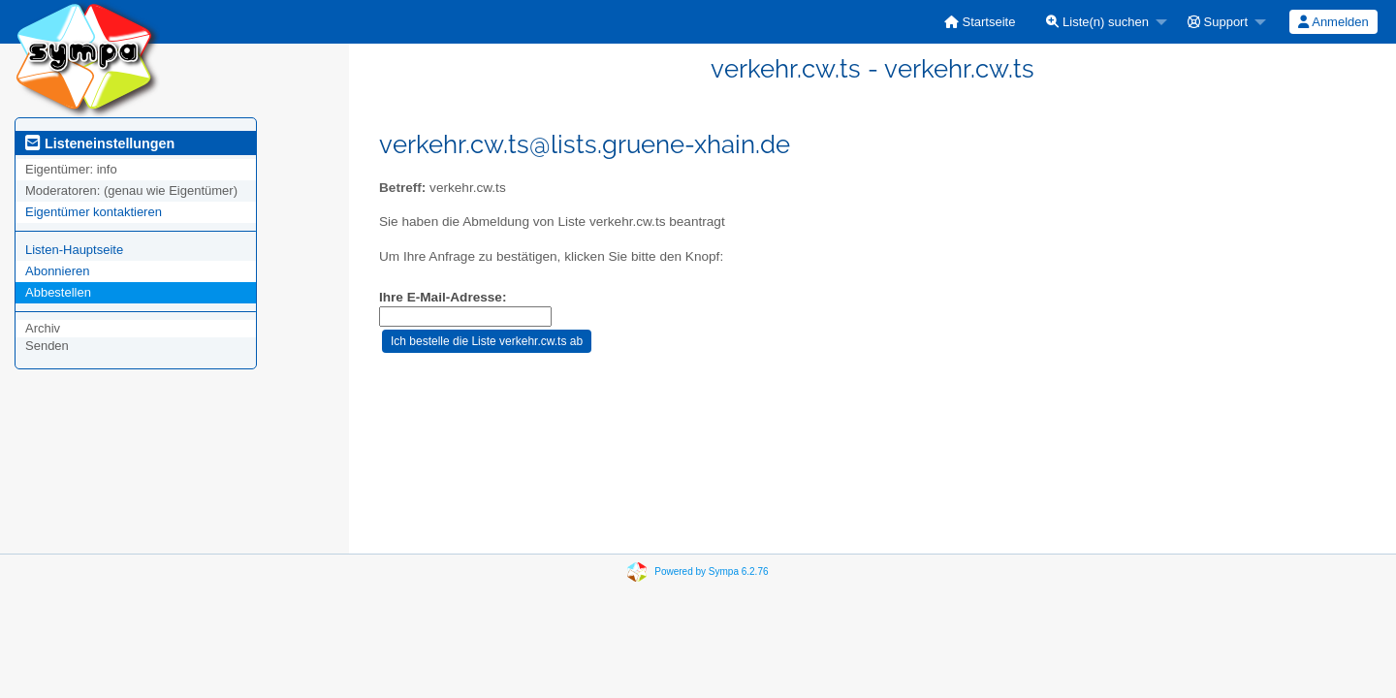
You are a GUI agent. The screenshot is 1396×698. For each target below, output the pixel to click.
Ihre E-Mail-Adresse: (442, 297)
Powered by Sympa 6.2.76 (711, 571)
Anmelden (1333, 22)
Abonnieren (57, 271)
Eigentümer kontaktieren (93, 212)
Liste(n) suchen (1097, 22)
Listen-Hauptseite (74, 249)
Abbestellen (58, 292)
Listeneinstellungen (99, 143)
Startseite (980, 22)
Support (1218, 22)
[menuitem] (980, 22)
